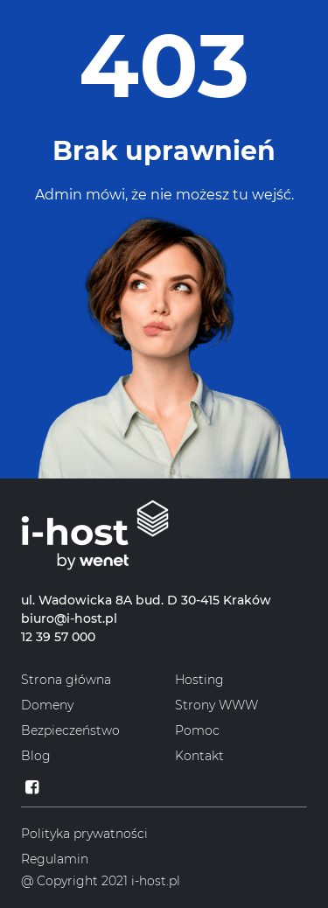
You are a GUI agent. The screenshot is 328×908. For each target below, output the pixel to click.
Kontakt (199, 756)
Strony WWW (216, 705)
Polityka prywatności (84, 834)
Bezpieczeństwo (70, 730)
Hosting (199, 680)
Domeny (47, 705)
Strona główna (66, 680)
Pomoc (197, 730)
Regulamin (54, 859)
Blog (36, 756)
